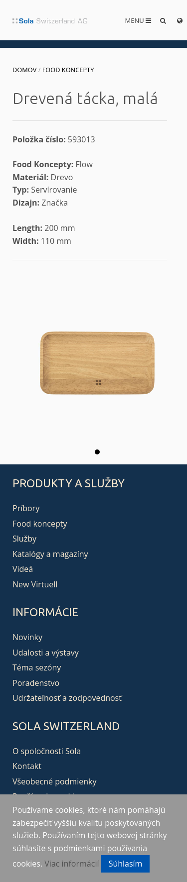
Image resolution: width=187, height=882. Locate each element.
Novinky (27, 637)
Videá (22, 568)
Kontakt (26, 766)
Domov (24, 69)
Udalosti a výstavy (45, 652)
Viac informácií (71, 863)
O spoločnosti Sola (46, 751)
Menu (138, 20)
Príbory (25, 508)
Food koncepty (68, 69)
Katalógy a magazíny (50, 554)
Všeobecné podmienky (54, 781)
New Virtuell (34, 584)
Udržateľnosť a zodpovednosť (67, 697)
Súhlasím (126, 863)
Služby (24, 538)
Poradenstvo (35, 682)
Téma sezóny (36, 667)
